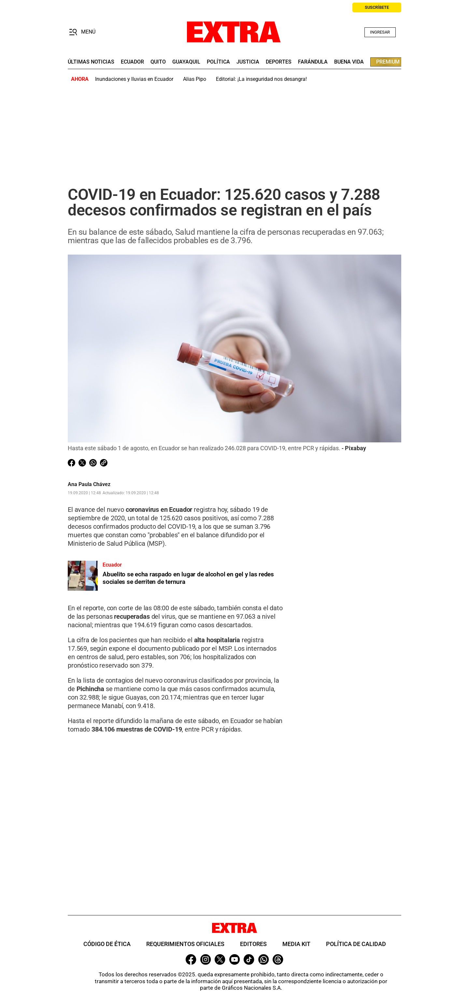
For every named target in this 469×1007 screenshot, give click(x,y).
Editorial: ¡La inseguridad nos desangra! (261, 79)
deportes (278, 62)
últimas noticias (91, 62)
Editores (253, 943)
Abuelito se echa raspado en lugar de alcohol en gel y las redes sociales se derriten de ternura (188, 577)
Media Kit (296, 943)
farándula (313, 62)
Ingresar (380, 32)
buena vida (349, 62)
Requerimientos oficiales (185, 943)
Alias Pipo (194, 79)
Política (218, 62)
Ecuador (132, 62)
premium (388, 62)
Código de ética (107, 943)
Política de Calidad (356, 943)
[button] (82, 32)
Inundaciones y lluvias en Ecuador (134, 79)
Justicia (247, 62)
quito (158, 62)
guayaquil (186, 62)
